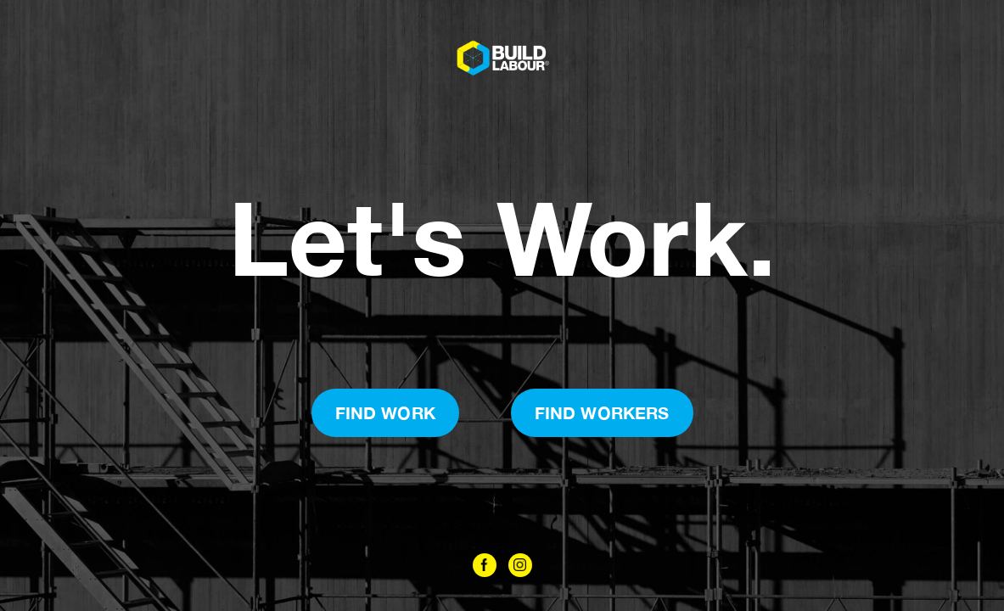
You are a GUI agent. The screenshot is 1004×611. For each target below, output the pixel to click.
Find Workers (602, 412)
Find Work (385, 412)
